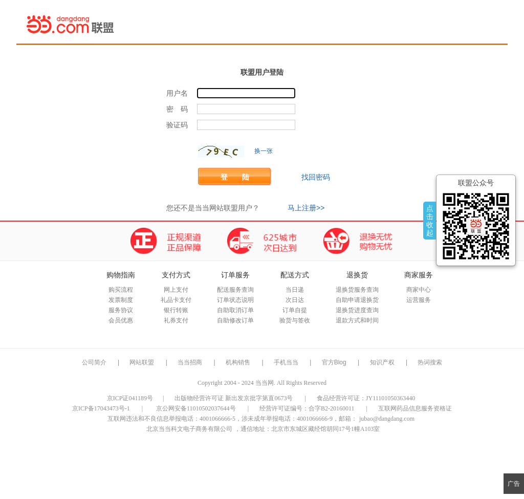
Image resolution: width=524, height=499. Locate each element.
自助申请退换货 (357, 299)
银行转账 (176, 310)
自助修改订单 (235, 320)
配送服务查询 (235, 289)
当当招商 (190, 362)
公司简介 (94, 362)
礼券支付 (176, 320)
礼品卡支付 (176, 299)
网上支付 (176, 289)
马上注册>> (306, 208)
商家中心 (418, 289)
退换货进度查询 (357, 310)
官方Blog (334, 362)
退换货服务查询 (357, 289)
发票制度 (120, 299)
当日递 (295, 289)
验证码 (177, 125)
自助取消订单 (235, 310)
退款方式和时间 (357, 320)
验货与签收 (294, 320)
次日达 (295, 299)
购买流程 (120, 289)
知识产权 (383, 362)
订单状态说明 (235, 299)
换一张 (263, 151)
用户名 (177, 93)
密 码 (177, 109)
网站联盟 (141, 362)
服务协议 (120, 310)
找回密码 (315, 177)
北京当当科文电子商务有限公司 (189, 428)
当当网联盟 (71, 24)
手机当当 (286, 362)
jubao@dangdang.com (386, 418)
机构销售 (238, 362)
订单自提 (294, 310)
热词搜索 (430, 362)
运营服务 (418, 299)
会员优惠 (120, 320)
